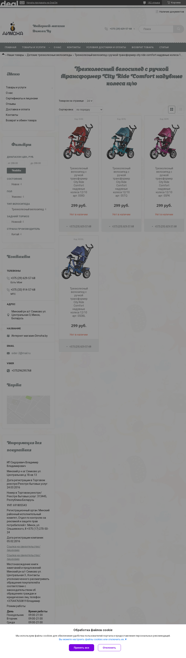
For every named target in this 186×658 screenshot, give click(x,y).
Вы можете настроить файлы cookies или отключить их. (92, 639)
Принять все (81, 647)
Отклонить (109, 647)
